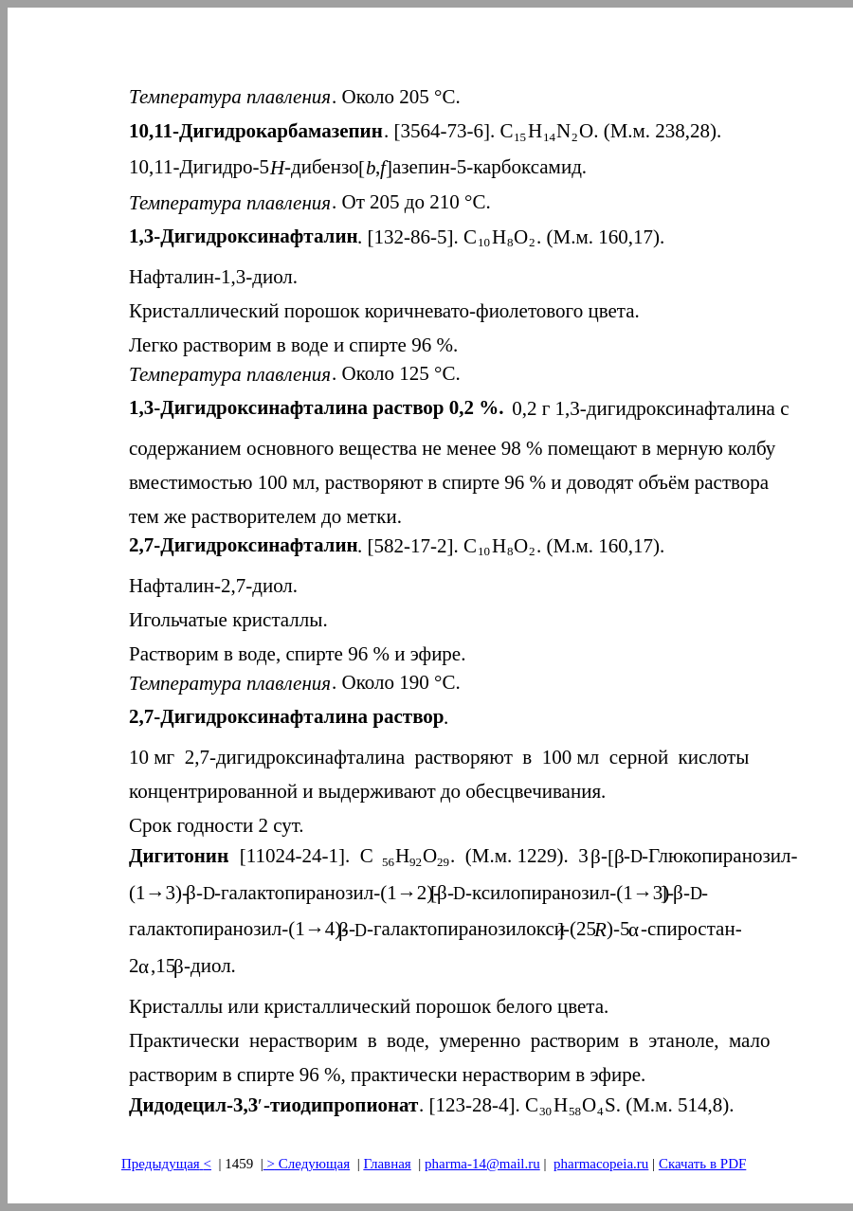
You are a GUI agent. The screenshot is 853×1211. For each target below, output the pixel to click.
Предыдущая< (166, 1163)
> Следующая (306, 1163)
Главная (386, 1163)
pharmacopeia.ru (601, 1163)
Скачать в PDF (702, 1163)
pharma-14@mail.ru (482, 1163)
